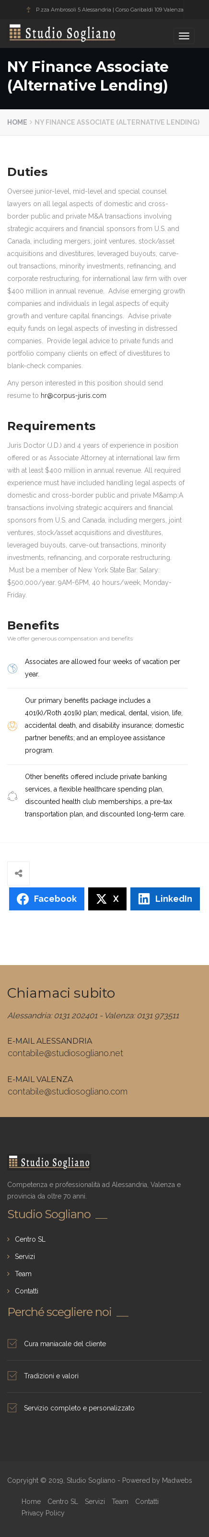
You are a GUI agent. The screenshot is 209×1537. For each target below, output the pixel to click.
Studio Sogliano (39, 32)
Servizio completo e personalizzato (79, 1408)
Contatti (26, 1291)
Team (23, 1274)
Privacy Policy (43, 1513)
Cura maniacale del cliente (65, 1344)
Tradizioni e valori (51, 1376)
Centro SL (30, 1239)
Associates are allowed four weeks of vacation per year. (102, 668)
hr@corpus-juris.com (73, 395)
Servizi (25, 1256)
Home (17, 122)
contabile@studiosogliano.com (68, 1091)
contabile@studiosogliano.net (65, 1053)
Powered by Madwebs (157, 1480)
